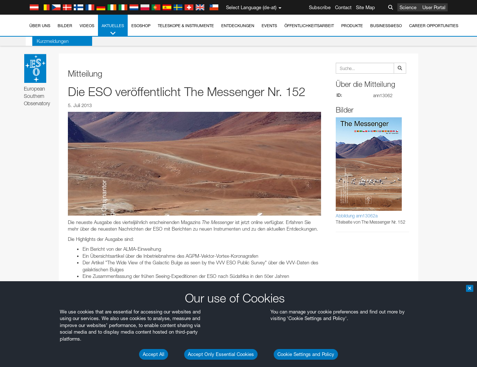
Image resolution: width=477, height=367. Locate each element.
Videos (87, 25)
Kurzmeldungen (46, 41)
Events (269, 25)
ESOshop (140, 25)
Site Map (365, 7)
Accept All (153, 354)
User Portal (433, 7)
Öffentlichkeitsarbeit (309, 25)
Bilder (65, 25)
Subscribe (320, 7)
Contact (343, 7)
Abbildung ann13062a (357, 216)
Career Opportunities (433, 25)
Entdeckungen (237, 25)
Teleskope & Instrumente (186, 25)
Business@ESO (386, 25)
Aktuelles (113, 30)
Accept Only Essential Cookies (221, 354)
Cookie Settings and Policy (305, 354)
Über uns (39, 25)
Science (408, 7)
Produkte (352, 25)
